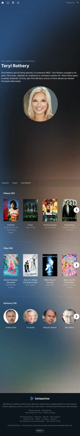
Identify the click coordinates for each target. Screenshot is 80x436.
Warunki (45, 417)
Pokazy (5, 183)
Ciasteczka (37, 417)
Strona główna (6, 61)
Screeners (45, 419)
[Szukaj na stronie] (78, 2)
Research (53, 419)
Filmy (14, 183)
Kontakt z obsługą (49, 412)
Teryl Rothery (30, 61)
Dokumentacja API (31, 412)
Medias (37, 419)
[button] (11, 319)
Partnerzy (26, 183)
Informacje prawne (26, 417)
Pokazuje (18, 61)
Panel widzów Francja (53, 421)
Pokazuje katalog (34, 410)
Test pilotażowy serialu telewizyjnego (31, 421)
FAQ (40, 412)
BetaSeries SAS (28, 419)
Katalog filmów (47, 410)
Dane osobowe (55, 417)
